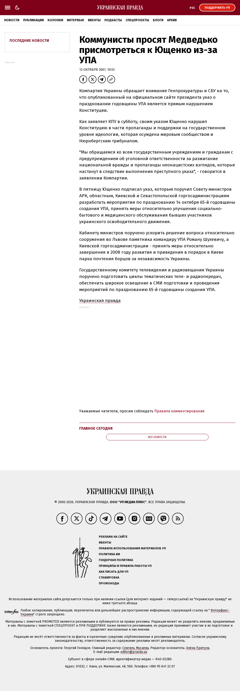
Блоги (158, 20)
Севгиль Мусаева (135, 648)
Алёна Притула (197, 648)
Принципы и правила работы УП (125, 566)
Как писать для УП (113, 571)
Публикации (33, 20)
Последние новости (29, 40)
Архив (172, 20)
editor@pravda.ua (133, 652)
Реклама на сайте (113, 536)
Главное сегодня (96, 428)
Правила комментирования (179, 411)
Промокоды (109, 583)
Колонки (55, 20)
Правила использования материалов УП (132, 548)
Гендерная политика (116, 560)
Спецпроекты (137, 20)
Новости (11, 20)
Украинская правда (100, 300)
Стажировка (109, 577)
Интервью (75, 20)
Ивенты (94, 20)
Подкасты (113, 20)
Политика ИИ (109, 554)
